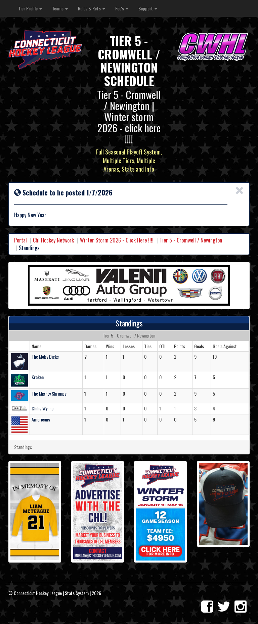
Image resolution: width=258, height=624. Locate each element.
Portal (20, 240)
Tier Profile (30, 8)
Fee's (121, 8)
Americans (41, 419)
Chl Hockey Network (53, 240)
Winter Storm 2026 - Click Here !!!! (117, 240)
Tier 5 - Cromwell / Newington (191, 240)
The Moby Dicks (45, 356)
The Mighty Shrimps (49, 393)
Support (147, 8)
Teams (60, 8)
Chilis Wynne (42, 408)
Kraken (38, 377)
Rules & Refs (91, 8)
